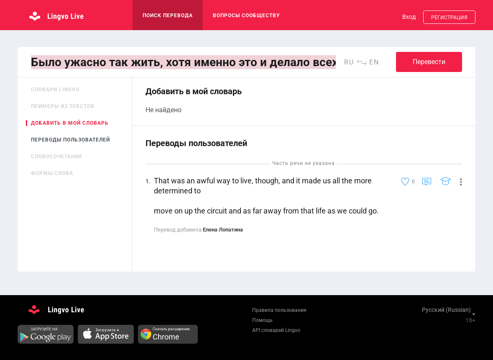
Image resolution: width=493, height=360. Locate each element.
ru (349, 62)
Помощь (262, 320)
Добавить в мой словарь (70, 123)
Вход (409, 16)
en (374, 62)
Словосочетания (56, 156)
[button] (457, 181)
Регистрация (449, 18)
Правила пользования (279, 310)
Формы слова (52, 173)
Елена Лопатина (223, 229)
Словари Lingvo (55, 90)
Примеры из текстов (63, 106)
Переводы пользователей (70, 140)
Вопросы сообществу (246, 15)
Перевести (429, 62)
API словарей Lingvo (276, 330)
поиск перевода (168, 15)
